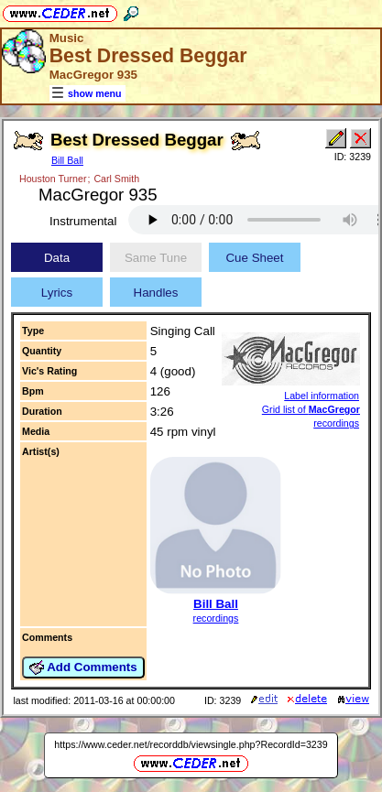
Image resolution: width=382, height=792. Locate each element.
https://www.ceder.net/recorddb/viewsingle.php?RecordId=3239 (190, 744)
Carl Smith (116, 178)
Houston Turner (52, 178)
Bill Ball (67, 160)
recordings (216, 618)
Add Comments (83, 667)
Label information (321, 395)
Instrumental (82, 221)
